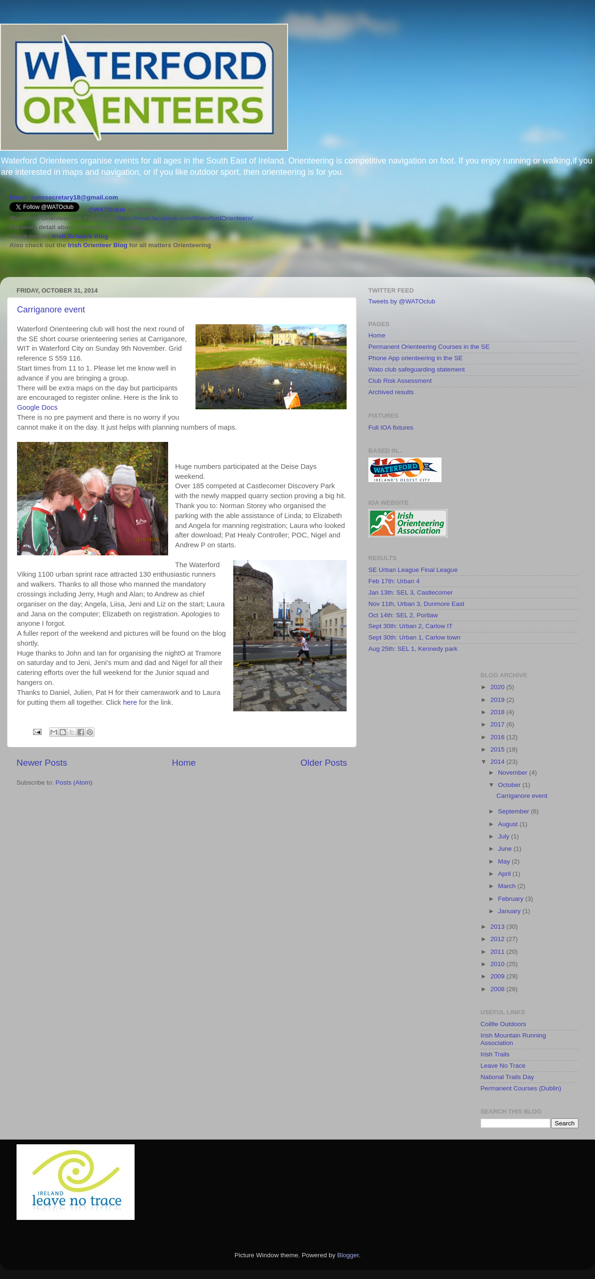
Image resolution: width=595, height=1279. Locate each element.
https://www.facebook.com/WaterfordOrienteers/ (185, 218)
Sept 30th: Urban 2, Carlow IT (410, 626)
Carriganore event (51, 309)
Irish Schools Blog (79, 236)
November (513, 772)
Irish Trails (495, 1054)
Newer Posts (42, 763)
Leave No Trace (503, 1065)
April (505, 873)
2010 (498, 964)
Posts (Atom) (74, 782)
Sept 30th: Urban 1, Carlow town (414, 637)
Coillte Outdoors (504, 1024)
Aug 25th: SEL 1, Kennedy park (413, 648)
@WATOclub (106, 209)
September (514, 811)
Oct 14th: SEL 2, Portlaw (403, 615)
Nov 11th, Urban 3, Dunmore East (416, 603)
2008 (498, 989)
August (509, 824)
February (512, 898)
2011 (498, 951)
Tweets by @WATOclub (401, 301)
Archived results (391, 392)
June (506, 848)
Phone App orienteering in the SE (415, 358)
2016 (498, 737)
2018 (498, 712)
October (510, 784)
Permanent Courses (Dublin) (521, 1088)
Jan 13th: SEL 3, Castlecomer (410, 592)
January (510, 911)
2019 (498, 699)
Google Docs (37, 407)
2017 (498, 724)
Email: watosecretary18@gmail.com (63, 197)
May (505, 861)
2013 (498, 926)
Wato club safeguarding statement (416, 369)
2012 (498, 938)
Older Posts (323, 763)
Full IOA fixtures (390, 427)
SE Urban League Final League (413, 569)
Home (184, 763)
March (508, 886)
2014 (498, 761)
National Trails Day (507, 1076)
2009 (498, 976)
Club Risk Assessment (400, 380)
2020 (498, 687)
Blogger (348, 1255)
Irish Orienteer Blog (98, 245)
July (504, 836)
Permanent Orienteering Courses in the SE (429, 346)
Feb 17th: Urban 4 (394, 581)
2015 (498, 749)
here (130, 702)
